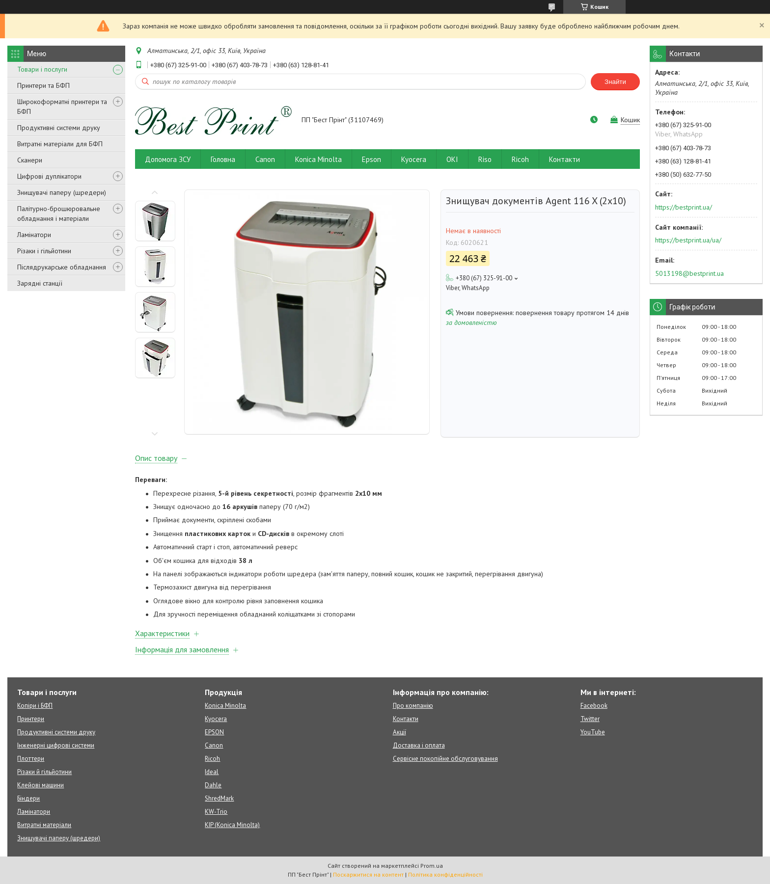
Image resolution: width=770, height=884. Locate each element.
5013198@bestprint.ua (689, 273)
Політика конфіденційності (445, 874)
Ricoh (520, 159)
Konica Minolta (318, 159)
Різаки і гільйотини (44, 250)
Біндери (28, 798)
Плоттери (30, 758)
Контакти (564, 159)
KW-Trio (216, 811)
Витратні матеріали (44, 825)
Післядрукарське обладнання (61, 267)
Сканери (29, 160)
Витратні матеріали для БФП (60, 143)
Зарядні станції (39, 283)
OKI (452, 159)
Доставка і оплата (419, 745)
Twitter (590, 719)
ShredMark (219, 798)
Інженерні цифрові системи (55, 745)
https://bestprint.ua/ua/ (688, 240)
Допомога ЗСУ (168, 159)
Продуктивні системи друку (58, 127)
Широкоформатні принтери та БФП (62, 106)
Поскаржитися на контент (368, 874)
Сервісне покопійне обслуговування (445, 758)
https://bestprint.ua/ (683, 207)
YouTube (592, 732)
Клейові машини (40, 785)
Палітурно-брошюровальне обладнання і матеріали (58, 213)
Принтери (30, 719)
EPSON (214, 732)
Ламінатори (34, 234)
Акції (399, 732)
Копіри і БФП (35, 705)
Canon (265, 159)
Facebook (593, 705)
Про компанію (413, 705)
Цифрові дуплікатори (49, 176)
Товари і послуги (42, 69)
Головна (223, 159)
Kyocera (413, 159)
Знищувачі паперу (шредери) (61, 192)
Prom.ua (431, 865)
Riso (485, 159)
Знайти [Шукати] (615, 81)
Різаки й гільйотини (44, 772)
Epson (371, 159)
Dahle (213, 785)
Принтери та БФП (43, 85)
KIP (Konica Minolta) (232, 825)
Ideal (212, 772)
